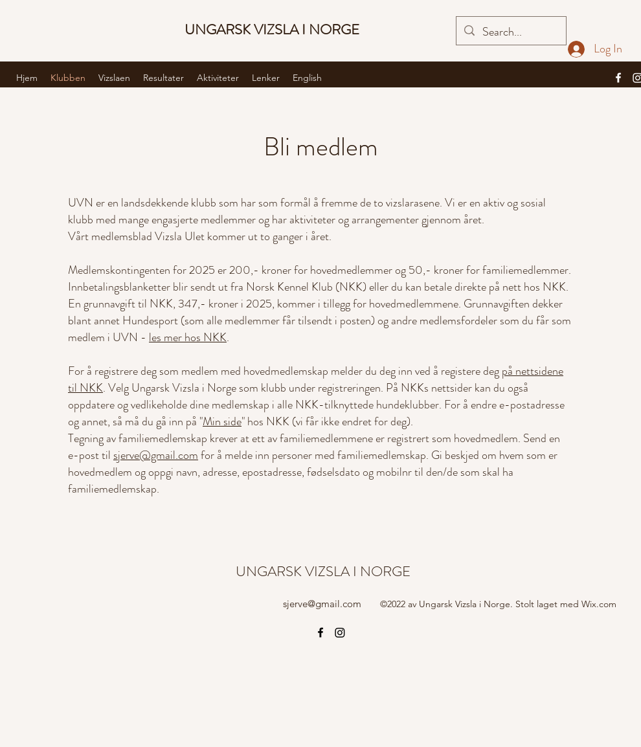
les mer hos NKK (188, 337)
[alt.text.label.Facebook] (618, 77)
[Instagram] (339, 632)
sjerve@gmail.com (155, 455)
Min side (222, 421)
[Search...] (510, 32)
